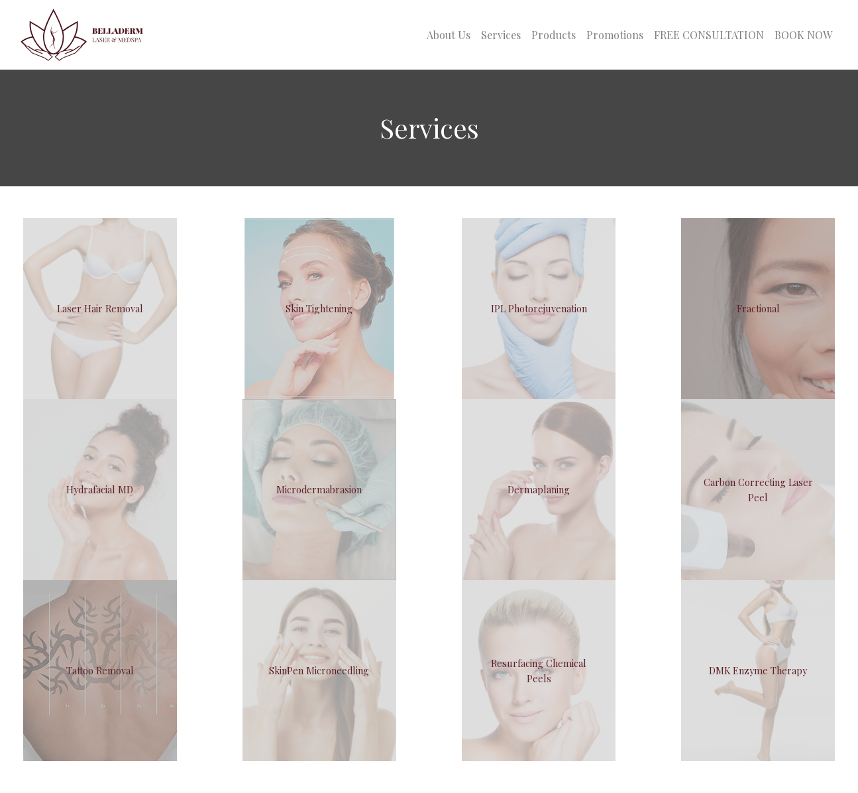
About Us (448, 35)
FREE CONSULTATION (709, 35)
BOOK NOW (803, 35)
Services (501, 35)
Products (553, 35)
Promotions (614, 35)
